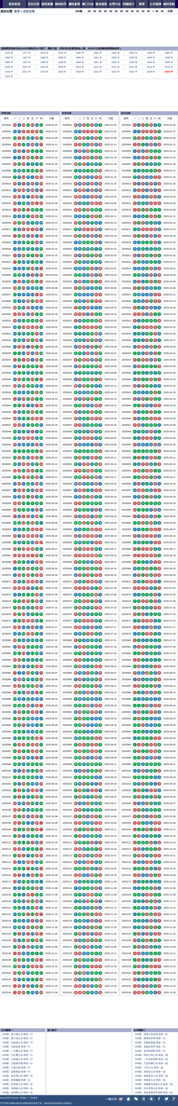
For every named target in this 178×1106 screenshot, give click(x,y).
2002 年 (115, 62)
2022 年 (115, 71)
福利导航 (169, 4)
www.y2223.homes (9, 1098)
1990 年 (80, 57)
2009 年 (62, 67)
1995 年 (169, 57)
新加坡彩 (101, 4)
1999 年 (62, 62)
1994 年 (151, 57)
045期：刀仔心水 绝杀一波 (149, 1067)
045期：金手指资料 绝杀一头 (150, 1050)
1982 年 (115, 52)
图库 (142, 4)
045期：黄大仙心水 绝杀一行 (17, 1038)
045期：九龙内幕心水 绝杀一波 (151, 1063)
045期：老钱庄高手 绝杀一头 (150, 1046)
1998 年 (44, 62)
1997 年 (27, 62)
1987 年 (27, 57)
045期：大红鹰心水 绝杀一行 (17, 1055)
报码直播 (47, 4)
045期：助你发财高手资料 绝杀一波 (154, 1092)
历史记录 (33, 4)
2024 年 (151, 71)
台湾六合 (115, 4)
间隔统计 (128, 4)
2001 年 (98, 62)
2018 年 (44, 71)
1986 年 (9, 57)
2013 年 (133, 67)
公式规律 (155, 4)
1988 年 (44, 57)
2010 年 (80, 67)
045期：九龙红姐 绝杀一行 (16, 1067)
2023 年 (133, 71)
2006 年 (9, 67)
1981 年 (98, 52)
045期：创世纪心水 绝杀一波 (150, 1071)
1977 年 (27, 52)
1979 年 (62, 52)
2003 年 (133, 62)
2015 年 (169, 67)
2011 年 (98, 67)
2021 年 (98, 71)
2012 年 (115, 67)
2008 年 (44, 67)
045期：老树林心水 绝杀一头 (17, 1088)
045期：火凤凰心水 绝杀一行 (17, 1059)
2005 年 (169, 62)
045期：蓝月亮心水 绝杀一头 (17, 1075)
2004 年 (151, 62)
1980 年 (80, 52)
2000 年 (80, 62)
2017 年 (27, 71)
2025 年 (169, 71)
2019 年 (62, 71)
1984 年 (151, 52)
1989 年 (62, 57)
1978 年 (44, 52)
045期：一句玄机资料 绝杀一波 (151, 1059)
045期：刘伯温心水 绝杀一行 (17, 1042)
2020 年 (80, 71)
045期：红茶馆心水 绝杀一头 (17, 1084)
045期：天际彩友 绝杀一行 (16, 1046)
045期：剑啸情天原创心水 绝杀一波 (154, 1084)
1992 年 (115, 57)
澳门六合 (88, 4)
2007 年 (27, 67)
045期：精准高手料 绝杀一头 (150, 1038)
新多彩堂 (14, 4)
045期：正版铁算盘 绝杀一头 (150, 1042)
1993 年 (133, 57)
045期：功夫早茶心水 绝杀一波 (151, 1088)
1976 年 (9, 52)
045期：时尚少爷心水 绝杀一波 (151, 1055)
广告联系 (33, 1098)
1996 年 (9, 62)
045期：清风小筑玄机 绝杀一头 (151, 1034)
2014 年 (151, 67)
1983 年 (133, 52)
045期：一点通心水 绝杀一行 (17, 1050)
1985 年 (169, 52)
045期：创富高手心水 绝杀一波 (151, 1075)
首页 (17, 11)
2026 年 (9, 76)
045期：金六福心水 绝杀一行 (17, 1034)
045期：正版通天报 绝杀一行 (17, 1063)
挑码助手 (60, 4)
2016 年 (9, 71)
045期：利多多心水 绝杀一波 (150, 1080)
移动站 (23, 1098)
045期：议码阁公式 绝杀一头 (17, 1092)
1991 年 (98, 57)
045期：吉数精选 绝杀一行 (16, 1071)
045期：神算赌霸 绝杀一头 (16, 1080)
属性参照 (74, 4)
